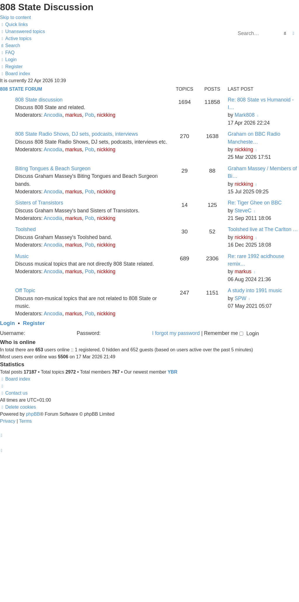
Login (7, 323)
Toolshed (25, 229)
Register (34, 323)
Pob (89, 115)
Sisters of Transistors (39, 203)
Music (22, 256)
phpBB (33, 414)
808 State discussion (38, 100)
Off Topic (25, 290)
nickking (106, 115)
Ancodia (53, 115)
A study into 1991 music (255, 290)
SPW (240, 298)
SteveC (242, 211)
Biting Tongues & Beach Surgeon (53, 168)
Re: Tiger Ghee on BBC (255, 203)
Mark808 (244, 115)
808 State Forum (21, 89)
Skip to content (15, 17)
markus (73, 115)
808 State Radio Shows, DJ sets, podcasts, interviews (76, 134)
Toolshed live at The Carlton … (263, 229)
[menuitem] (22, 31)
